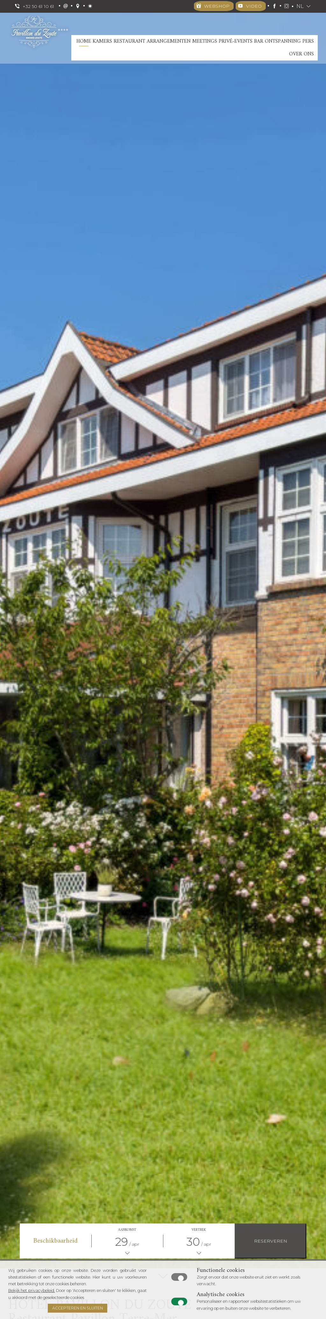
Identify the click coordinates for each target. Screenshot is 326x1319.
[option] (163, 640)
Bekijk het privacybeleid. (31, 1290)
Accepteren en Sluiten (77, 1308)
